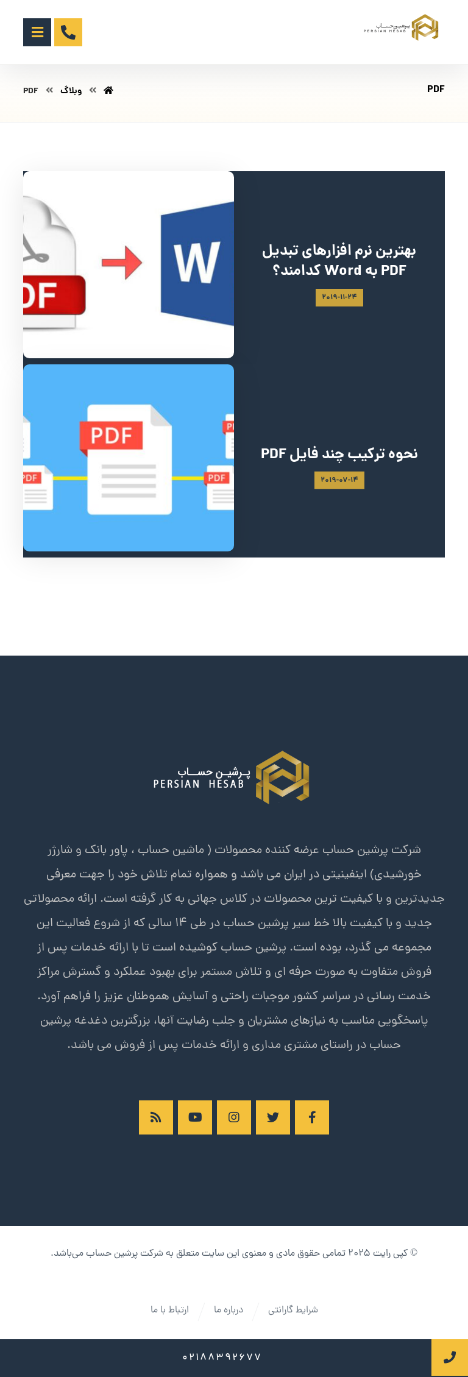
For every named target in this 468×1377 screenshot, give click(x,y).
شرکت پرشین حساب (124, 1254)
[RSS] (156, 1117)
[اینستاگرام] (234, 1117)
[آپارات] (195, 1117)
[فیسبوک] (312, 1117)
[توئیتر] (273, 1117)
